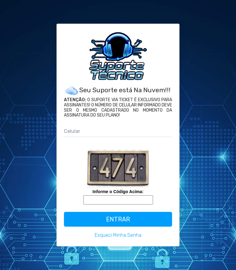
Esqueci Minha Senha (118, 235)
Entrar (118, 219)
